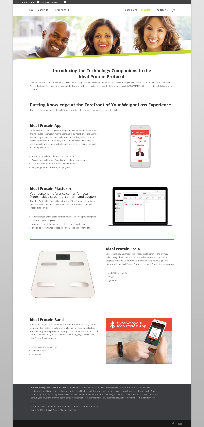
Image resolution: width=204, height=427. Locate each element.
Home (31, 10)
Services (146, 10)
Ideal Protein (61, 10)
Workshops (132, 10)
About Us (42, 10)
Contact (162, 10)
